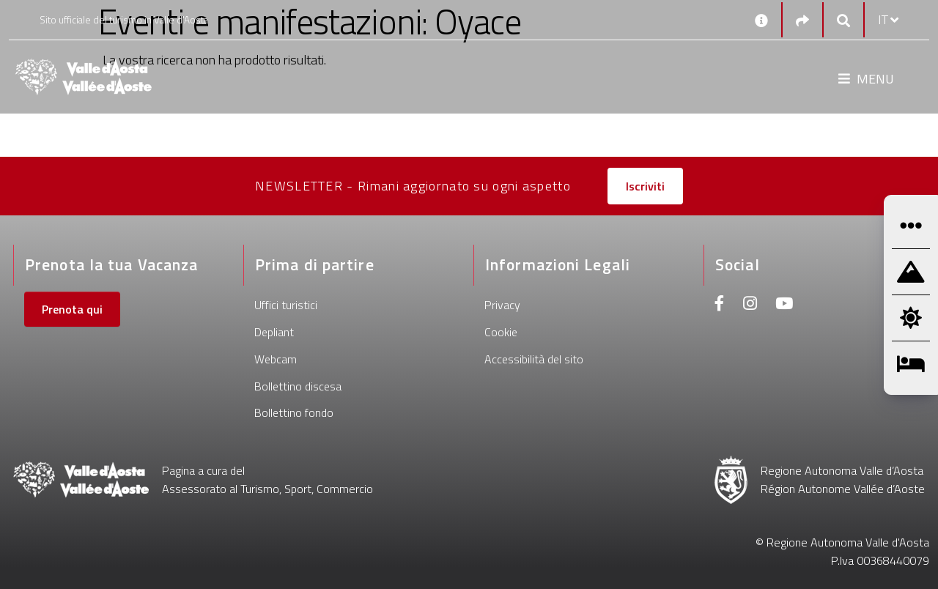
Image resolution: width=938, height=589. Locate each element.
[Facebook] (719, 305)
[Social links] (802, 20)
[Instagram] (750, 305)
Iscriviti (645, 186)
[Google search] (843, 20)
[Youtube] (784, 305)
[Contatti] (761, 19)
